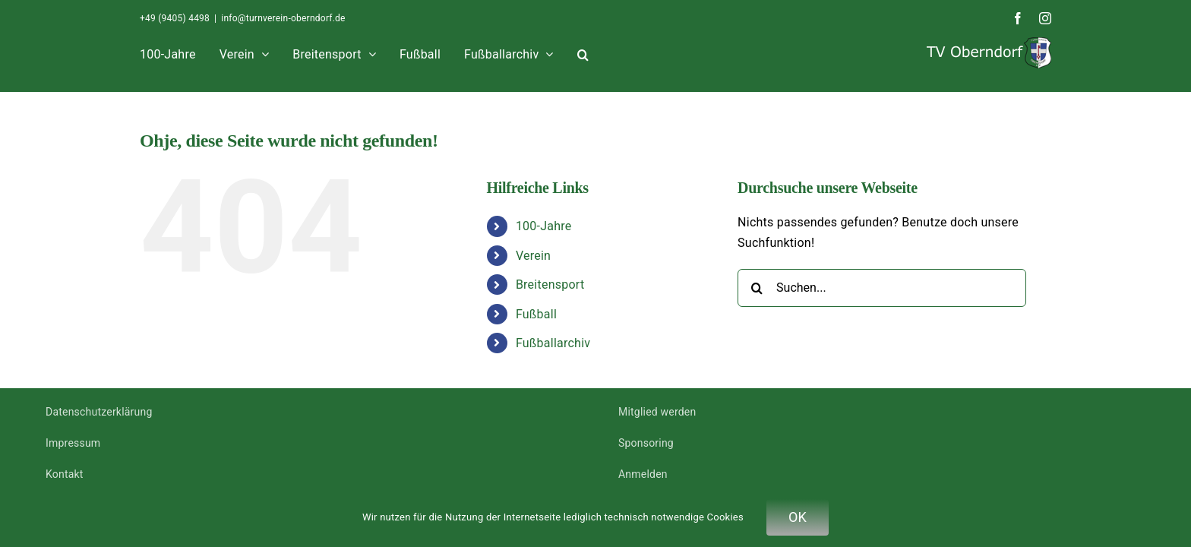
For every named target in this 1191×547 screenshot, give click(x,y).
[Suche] (757, 288)
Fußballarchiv (553, 343)
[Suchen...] (882, 288)
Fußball (536, 314)
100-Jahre (544, 226)
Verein (533, 255)
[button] (883, 52)
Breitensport (550, 284)
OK (797, 517)
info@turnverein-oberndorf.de (283, 18)
